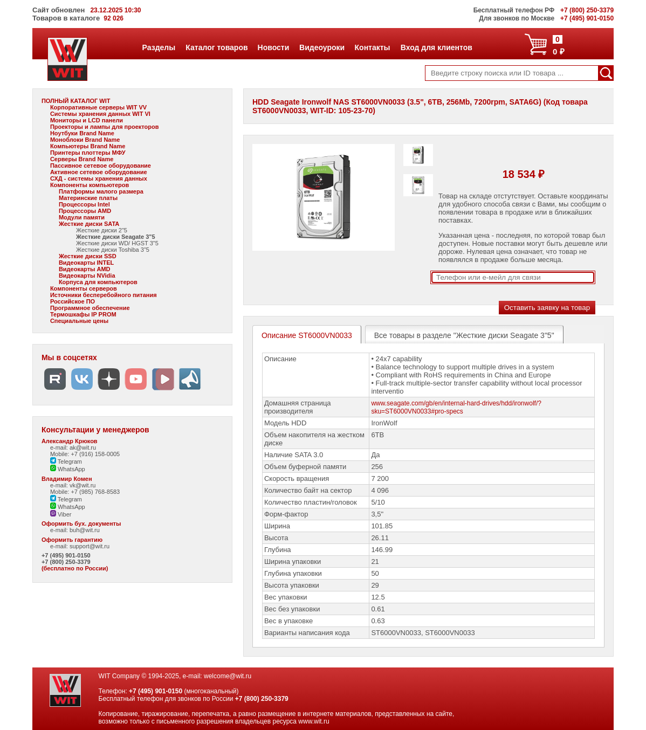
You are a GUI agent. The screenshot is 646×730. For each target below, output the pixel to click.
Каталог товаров (216, 47)
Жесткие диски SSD (87, 256)
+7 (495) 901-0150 (66, 555)
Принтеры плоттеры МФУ (88, 152)
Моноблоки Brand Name (85, 139)
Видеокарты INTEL (86, 262)
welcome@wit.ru (227, 676)
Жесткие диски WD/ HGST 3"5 (117, 243)
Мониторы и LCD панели (86, 120)
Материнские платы (88, 198)
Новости (273, 47)
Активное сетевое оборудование (98, 172)
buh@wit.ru (85, 530)
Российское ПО (72, 301)
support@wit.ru (89, 546)
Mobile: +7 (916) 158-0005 (85, 454)
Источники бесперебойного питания (103, 295)
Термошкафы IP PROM (83, 314)
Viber (61, 514)
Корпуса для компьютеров (98, 282)
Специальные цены (79, 321)
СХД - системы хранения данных (98, 178)
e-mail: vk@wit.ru (73, 485)
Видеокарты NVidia (87, 275)
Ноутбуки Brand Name (82, 133)
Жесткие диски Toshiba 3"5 (112, 249)
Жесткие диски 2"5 (101, 230)
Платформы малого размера (101, 191)
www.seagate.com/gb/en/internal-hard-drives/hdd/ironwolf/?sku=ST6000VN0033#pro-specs (456, 407)
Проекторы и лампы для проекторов (104, 126)
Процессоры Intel (84, 204)
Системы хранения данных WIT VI (100, 114)
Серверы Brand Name (81, 159)
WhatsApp (67, 469)
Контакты (372, 47)
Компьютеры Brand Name (87, 146)
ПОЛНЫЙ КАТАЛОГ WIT (76, 101)
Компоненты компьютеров (89, 185)
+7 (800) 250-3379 (66, 562)
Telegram (66, 461)
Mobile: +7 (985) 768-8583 (85, 491)
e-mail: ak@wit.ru (73, 447)
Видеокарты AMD (85, 269)
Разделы (158, 47)
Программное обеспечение (90, 308)
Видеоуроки (321, 47)
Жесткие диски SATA (89, 224)
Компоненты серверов (83, 288)
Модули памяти (82, 217)
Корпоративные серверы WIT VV (98, 107)
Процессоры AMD (85, 211)
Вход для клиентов (436, 47)
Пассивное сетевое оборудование (100, 165)
